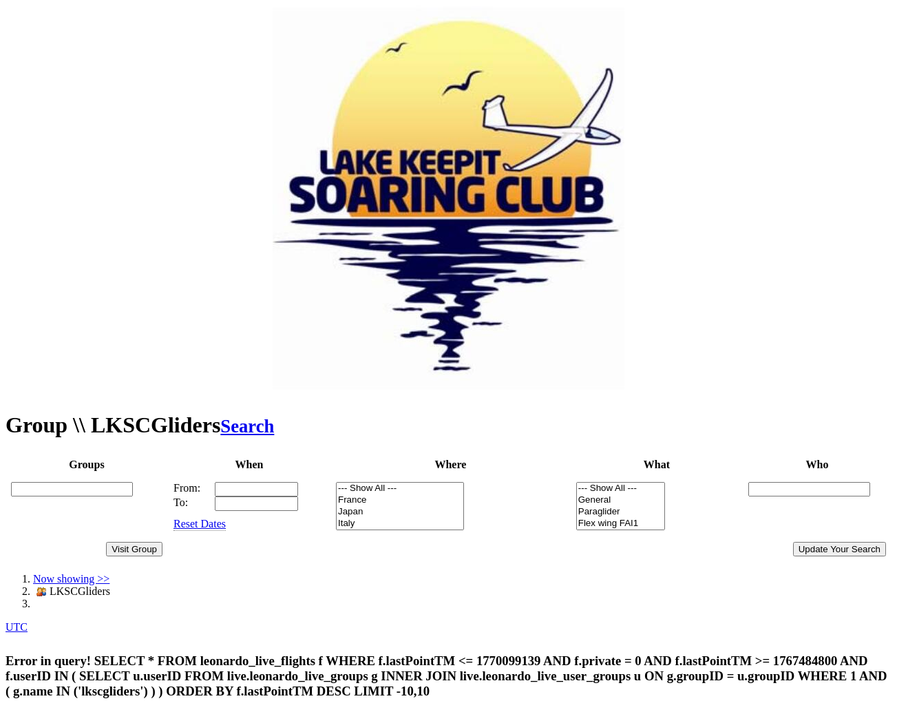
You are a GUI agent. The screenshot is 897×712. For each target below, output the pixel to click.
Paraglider (620, 512)
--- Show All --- (400, 488)
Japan (400, 512)
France (400, 500)
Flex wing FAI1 (620, 524)
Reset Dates (199, 524)
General (620, 500)
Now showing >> (71, 579)
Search (247, 426)
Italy (400, 524)
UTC (17, 627)
